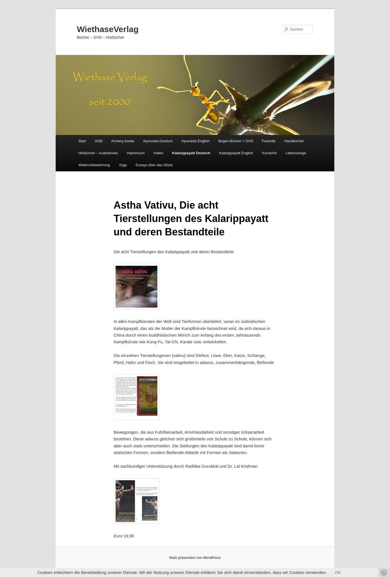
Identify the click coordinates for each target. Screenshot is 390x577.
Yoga (123, 165)
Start (82, 141)
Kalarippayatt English (236, 153)
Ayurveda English (195, 141)
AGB (98, 141)
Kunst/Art (269, 153)
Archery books (122, 141)
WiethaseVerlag (108, 29)
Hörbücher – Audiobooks (98, 153)
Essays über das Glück (154, 165)
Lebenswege (296, 153)
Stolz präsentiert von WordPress (195, 558)
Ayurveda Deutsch (158, 141)
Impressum (136, 153)
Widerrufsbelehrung (94, 165)
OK (338, 572)
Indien (158, 153)
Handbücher (294, 141)
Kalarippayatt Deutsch (191, 153)
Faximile (269, 141)
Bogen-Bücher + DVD (235, 141)
